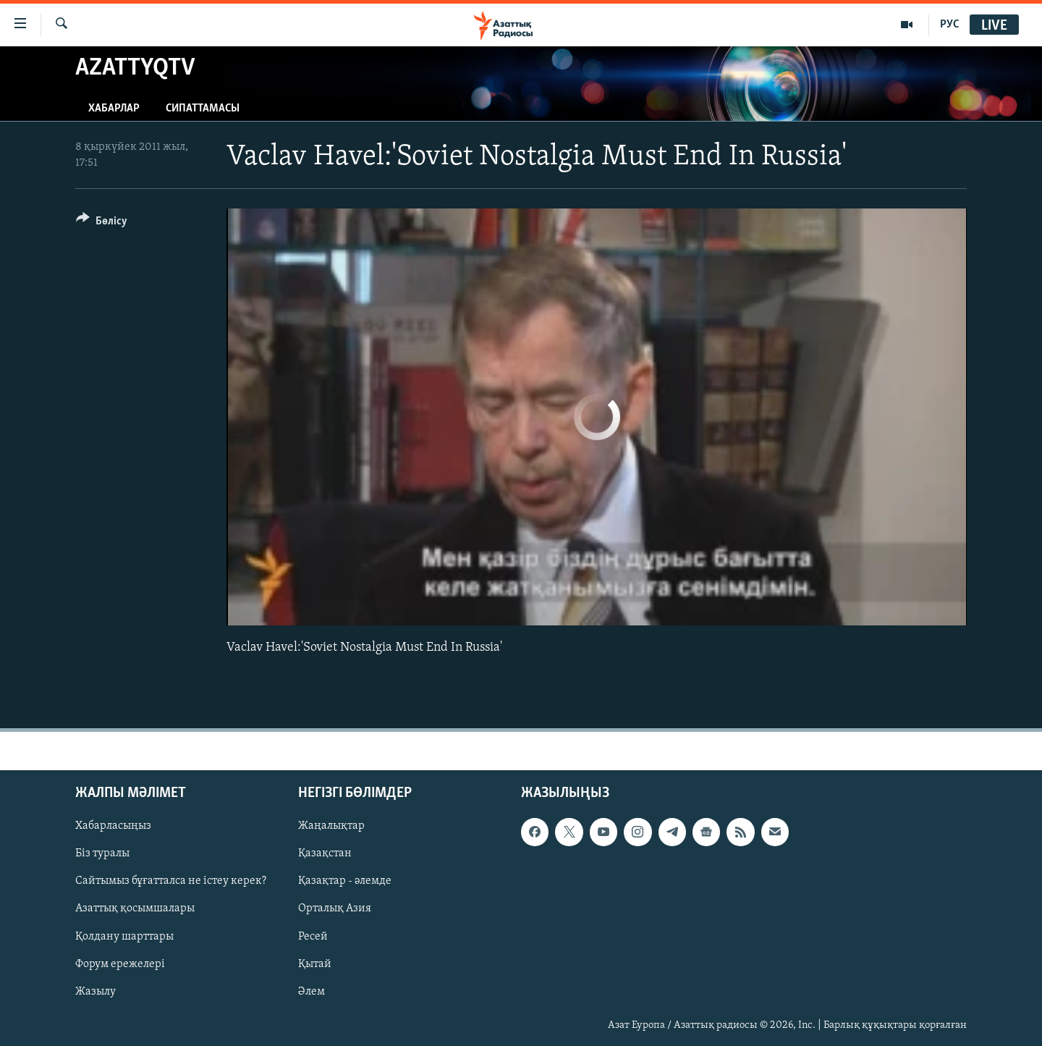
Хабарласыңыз (113, 826)
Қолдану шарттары (124, 936)
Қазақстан (325, 853)
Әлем (311, 991)
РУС (950, 24)
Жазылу (95, 991)
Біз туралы (102, 853)
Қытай (314, 963)
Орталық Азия (334, 908)
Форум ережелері (120, 963)
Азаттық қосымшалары (135, 908)
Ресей (313, 936)
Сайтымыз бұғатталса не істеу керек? (170, 881)
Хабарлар (114, 108)
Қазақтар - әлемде (344, 881)
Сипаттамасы (203, 108)
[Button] (101, 223)
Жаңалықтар (331, 826)
